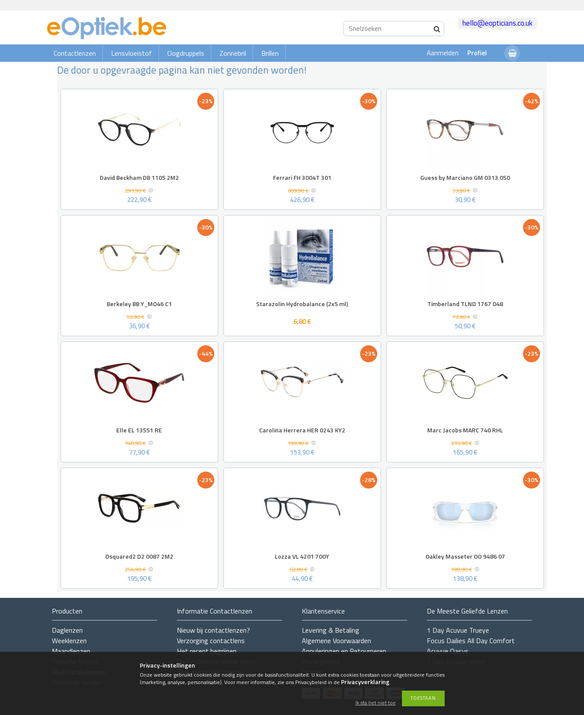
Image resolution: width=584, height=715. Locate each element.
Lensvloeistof (131, 53)
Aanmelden (443, 53)
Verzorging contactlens (211, 640)
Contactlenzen (75, 53)
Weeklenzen (69, 640)
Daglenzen (67, 630)
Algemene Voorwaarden (336, 640)
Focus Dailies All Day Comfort (471, 640)
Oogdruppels (185, 53)
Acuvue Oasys (448, 651)
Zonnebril (232, 53)
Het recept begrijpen (206, 651)
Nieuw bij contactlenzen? (213, 630)
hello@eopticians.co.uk (497, 23)
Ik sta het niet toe (375, 703)
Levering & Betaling (330, 630)
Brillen (270, 53)
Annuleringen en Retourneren (344, 651)
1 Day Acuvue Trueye (458, 630)
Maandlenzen (71, 651)
